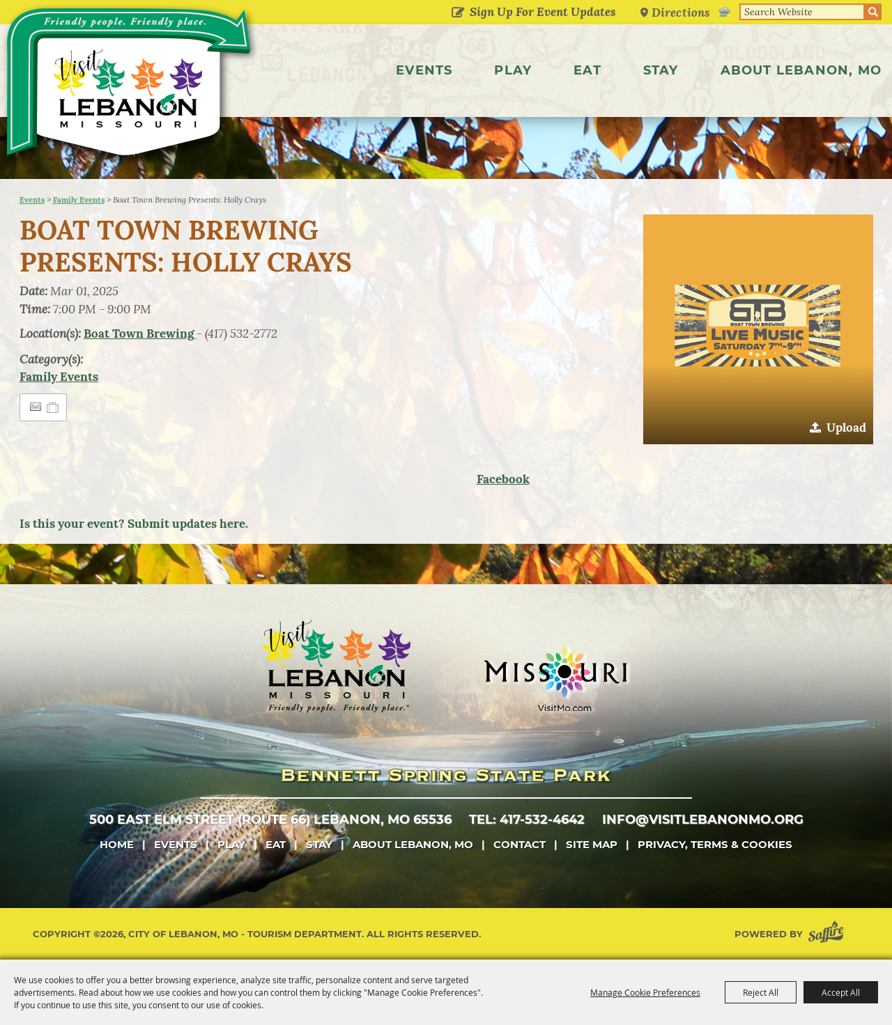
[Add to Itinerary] (53, 407)
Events (424, 70)
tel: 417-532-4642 (527, 819)
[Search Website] (802, 11)
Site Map (591, 844)
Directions (681, 12)
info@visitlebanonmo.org (702, 819)
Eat (587, 70)
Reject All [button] (760, 992)
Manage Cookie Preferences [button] (645, 992)
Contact (519, 844)
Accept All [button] (841, 992)
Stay (661, 70)
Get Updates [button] (457, 13)
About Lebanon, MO (801, 70)
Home (117, 844)
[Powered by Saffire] (828, 934)
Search (873, 11)
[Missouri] (555, 678)
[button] (758, 329)
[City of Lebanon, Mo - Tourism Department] (130, 86)
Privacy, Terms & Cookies (715, 844)
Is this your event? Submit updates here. (134, 523)
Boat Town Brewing (140, 333)
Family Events (79, 200)
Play (513, 70)
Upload (846, 427)
